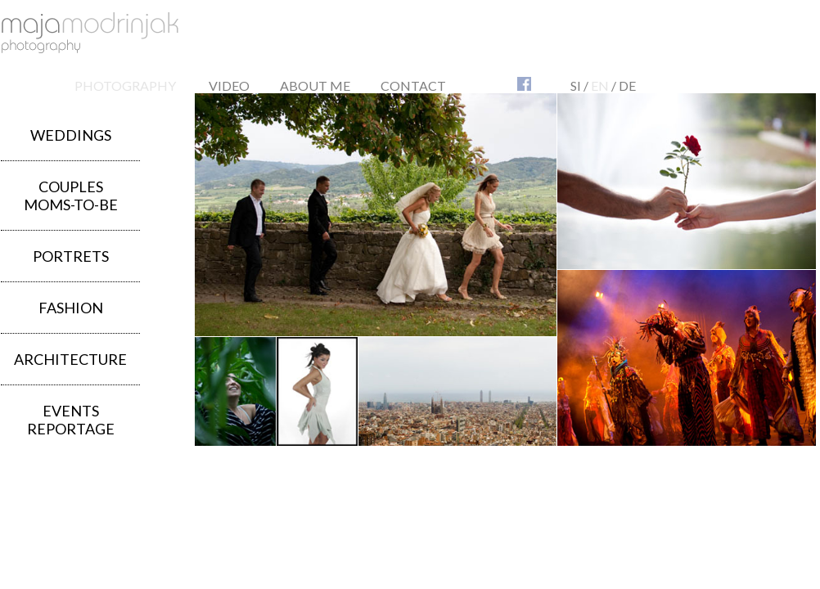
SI (575, 85)
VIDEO (229, 85)
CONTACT (413, 85)
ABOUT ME (315, 85)
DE (627, 85)
